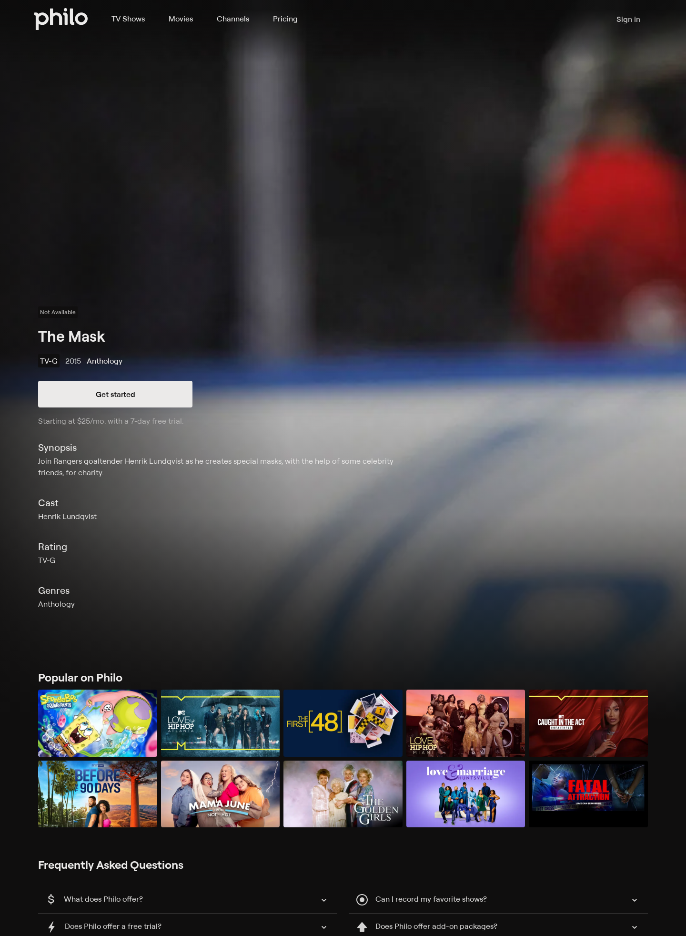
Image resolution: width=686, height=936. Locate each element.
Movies (181, 18)
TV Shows (128, 18)
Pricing (285, 18)
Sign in (628, 19)
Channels (233, 18)
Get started (115, 394)
